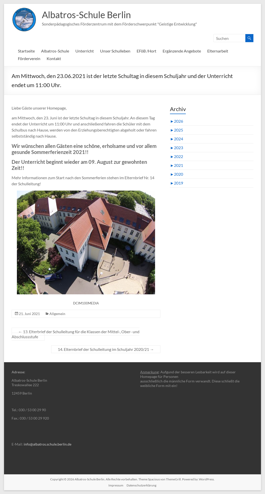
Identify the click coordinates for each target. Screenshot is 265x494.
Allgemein (57, 313)
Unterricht (84, 50)
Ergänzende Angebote (182, 50)
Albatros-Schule (55, 50)
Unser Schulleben (115, 50)
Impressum (115, 485)
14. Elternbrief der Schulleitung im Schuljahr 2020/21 (106, 349)
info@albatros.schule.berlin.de (47, 444)
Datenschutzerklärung (141, 485)
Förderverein (29, 58)
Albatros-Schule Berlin (86, 14)
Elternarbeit (217, 50)
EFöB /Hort (146, 50)
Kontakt (54, 58)
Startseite (26, 50)
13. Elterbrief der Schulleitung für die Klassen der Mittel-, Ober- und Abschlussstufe (75, 334)
